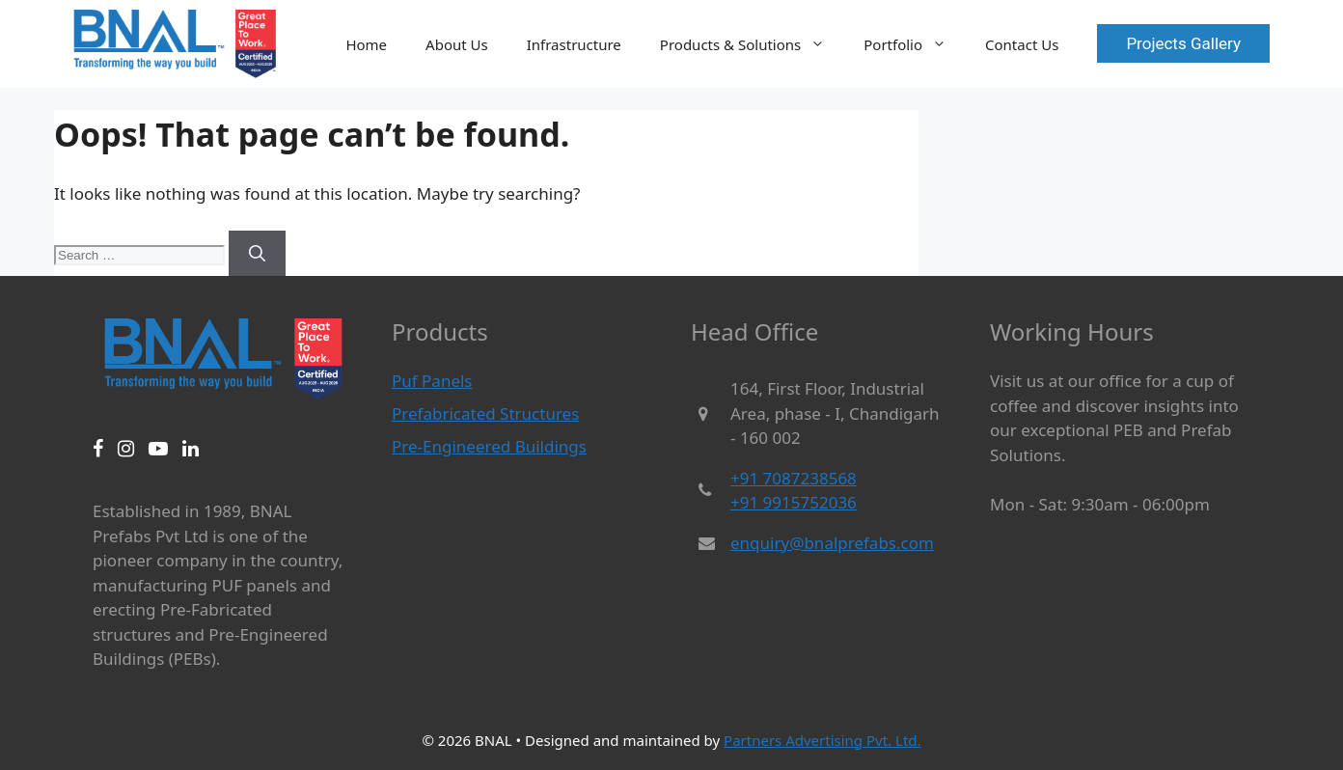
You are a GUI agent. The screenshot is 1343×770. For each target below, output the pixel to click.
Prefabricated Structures (485, 413)
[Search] (257, 254)
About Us (456, 44)
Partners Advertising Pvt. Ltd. (822, 740)
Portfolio (914, 44)
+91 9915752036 (793, 502)
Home (366, 44)
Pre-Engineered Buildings (489, 446)
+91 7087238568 (793, 478)
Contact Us (1021, 44)
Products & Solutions (752, 44)
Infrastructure (574, 44)
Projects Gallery (1183, 43)
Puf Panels (432, 381)
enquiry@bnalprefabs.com (832, 543)
